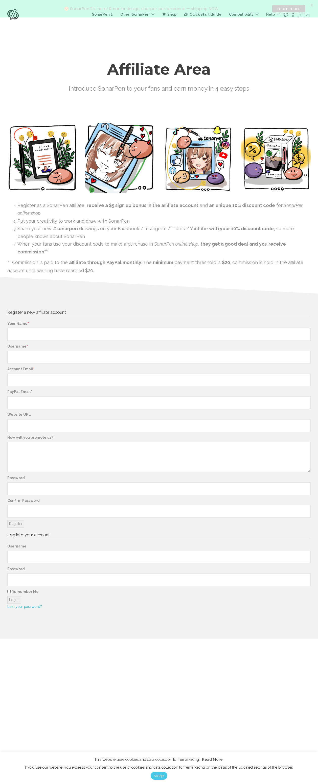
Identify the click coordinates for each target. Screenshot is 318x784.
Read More (212, 759)
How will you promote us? (30, 436)
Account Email (20, 367)
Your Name (17, 322)
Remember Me (23, 590)
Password (16, 476)
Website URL (19, 413)
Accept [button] (159, 776)
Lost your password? (24, 605)
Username (17, 345)
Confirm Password (23, 499)
